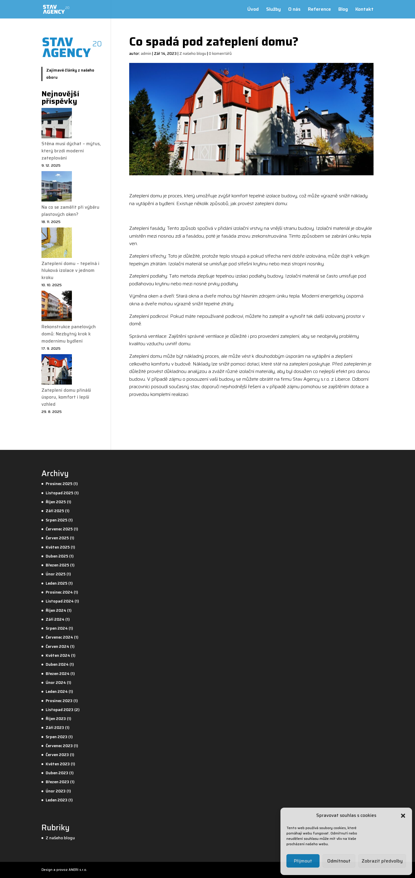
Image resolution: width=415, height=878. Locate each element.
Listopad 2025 (59, 493)
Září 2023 (55, 727)
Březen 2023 (57, 782)
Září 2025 (55, 511)
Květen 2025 (58, 547)
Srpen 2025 (56, 520)
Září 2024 (55, 619)
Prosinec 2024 (59, 592)
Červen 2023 (57, 755)
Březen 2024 (58, 673)
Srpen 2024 (57, 628)
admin (146, 53)
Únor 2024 (56, 682)
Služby (273, 10)
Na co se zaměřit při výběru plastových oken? (70, 211)
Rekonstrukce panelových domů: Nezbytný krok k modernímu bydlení (68, 334)
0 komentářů (220, 53)
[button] (403, 816)
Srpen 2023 (56, 737)
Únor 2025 (56, 574)
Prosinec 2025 (59, 484)
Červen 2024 (57, 646)
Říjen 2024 (56, 610)
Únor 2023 (56, 791)
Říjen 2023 (56, 719)
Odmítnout (339, 861)
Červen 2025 (57, 538)
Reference (319, 10)
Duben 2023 (57, 773)
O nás (294, 10)
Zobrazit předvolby (382, 861)
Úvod (253, 10)
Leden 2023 (56, 800)
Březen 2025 (57, 565)
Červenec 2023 (59, 746)
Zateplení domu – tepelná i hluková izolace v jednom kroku (70, 270)
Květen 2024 (58, 655)
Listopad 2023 (59, 710)
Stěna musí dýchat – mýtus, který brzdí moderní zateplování (71, 151)
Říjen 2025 (56, 502)
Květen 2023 (58, 764)
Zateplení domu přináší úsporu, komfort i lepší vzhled (66, 397)
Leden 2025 (56, 583)
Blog (343, 10)
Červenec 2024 (59, 637)
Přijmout (303, 861)
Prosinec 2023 (59, 701)
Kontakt (364, 10)
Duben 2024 (57, 664)
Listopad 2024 (60, 601)
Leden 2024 (57, 691)
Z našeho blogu (192, 53)
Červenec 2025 (59, 529)
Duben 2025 (57, 556)
